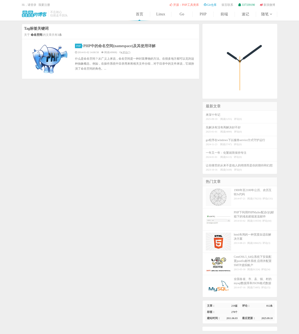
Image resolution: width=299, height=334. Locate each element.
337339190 (246, 4)
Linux (160, 14)
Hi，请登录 (29, 4)
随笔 (266, 14)
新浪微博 (267, 4)
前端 (224, 14)
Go (182, 14)
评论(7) (124, 52)
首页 (139, 14)
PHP (203, 14)
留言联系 (227, 4)
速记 (245, 14)
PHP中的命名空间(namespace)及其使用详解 (119, 46)
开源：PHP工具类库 (184, 4)
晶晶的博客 (34, 13)
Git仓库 (210, 4)
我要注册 (44, 4)
